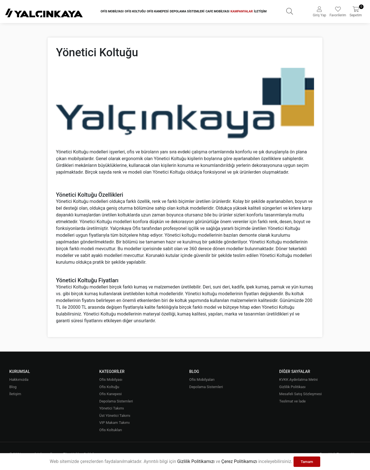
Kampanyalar (242, 11)
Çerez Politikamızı (239, 461)
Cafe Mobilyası (217, 11)
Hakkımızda (18, 379)
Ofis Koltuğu (135, 11)
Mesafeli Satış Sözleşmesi (300, 394)
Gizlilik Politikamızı (196, 461)
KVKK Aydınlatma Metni (298, 379)
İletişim (260, 11)
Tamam (307, 462)
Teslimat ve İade (292, 401)
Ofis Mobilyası (112, 11)
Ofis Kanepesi (158, 11)
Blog (13, 387)
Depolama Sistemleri (187, 11)
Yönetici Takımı (111, 408)
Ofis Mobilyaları (202, 379)
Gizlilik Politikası (292, 387)
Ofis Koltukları (110, 430)
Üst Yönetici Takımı (114, 415)
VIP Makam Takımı (114, 422)
